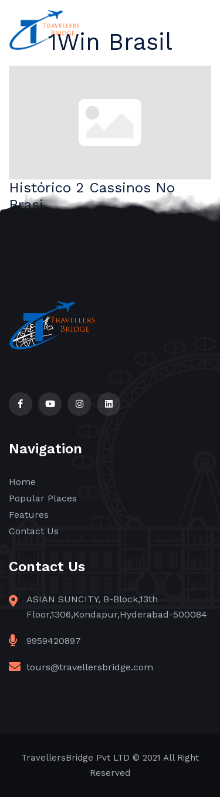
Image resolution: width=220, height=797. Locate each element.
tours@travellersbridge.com (89, 667)
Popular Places (43, 498)
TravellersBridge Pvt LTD (75, 757)
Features (29, 514)
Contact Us (34, 531)
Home (22, 481)
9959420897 (53, 640)
